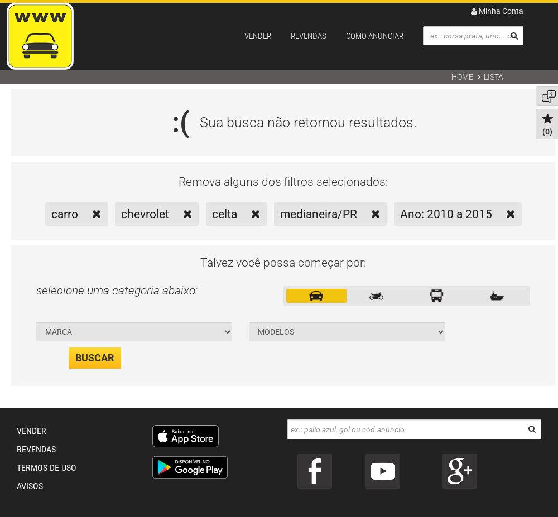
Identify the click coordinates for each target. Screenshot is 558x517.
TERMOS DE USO (46, 467)
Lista (493, 77)
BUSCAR (94, 358)
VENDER (257, 36)
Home (462, 77)
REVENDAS (308, 36)
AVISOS (30, 486)
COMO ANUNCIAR (374, 36)
